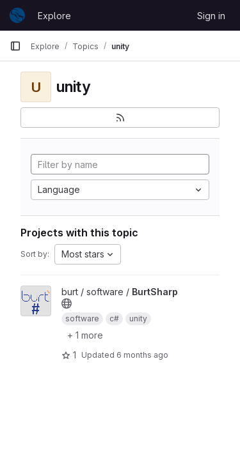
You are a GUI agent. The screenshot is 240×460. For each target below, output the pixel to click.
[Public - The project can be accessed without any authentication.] (66, 303)
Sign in (211, 15)
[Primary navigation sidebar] (15, 46)
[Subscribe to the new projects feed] (120, 117)
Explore (54, 15)
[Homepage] (17, 15)
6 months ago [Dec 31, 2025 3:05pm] (142, 355)
